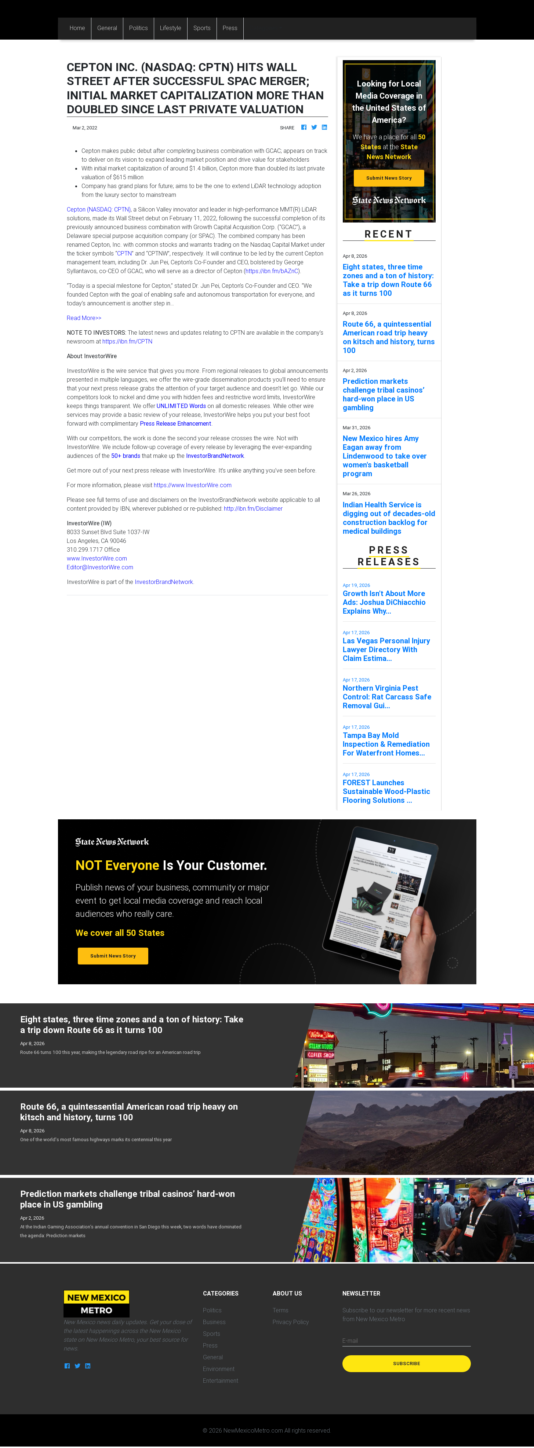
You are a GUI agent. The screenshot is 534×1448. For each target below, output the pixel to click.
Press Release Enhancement (175, 423)
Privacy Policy (291, 1322)
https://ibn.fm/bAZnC (272, 271)
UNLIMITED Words (181, 405)
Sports (202, 28)
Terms (280, 1310)
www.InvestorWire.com (97, 558)
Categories (264, 28)
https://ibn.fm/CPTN (127, 341)
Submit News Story (389, 178)
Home (80, 27)
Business (214, 1322)
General (107, 28)
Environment (219, 1368)
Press (230, 28)
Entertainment (220, 1380)
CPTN (124, 253)
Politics (138, 28)
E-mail (350, 1340)
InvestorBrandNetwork (164, 581)
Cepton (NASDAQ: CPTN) (99, 209)
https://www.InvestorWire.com (193, 485)
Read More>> (84, 317)
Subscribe (406, 1363)
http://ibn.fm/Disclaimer (253, 508)
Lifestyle (170, 28)
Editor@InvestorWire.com (100, 567)
